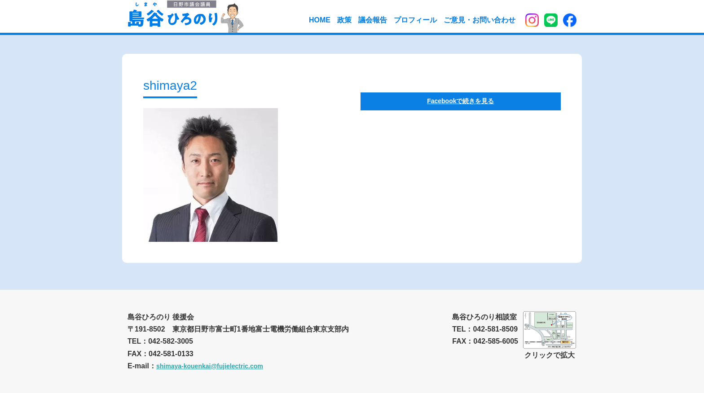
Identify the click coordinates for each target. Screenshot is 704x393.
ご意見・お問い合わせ (479, 20)
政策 (344, 20)
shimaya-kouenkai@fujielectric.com (209, 366)
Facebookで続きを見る (460, 101)
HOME (319, 20)
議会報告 (372, 20)
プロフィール (415, 20)
